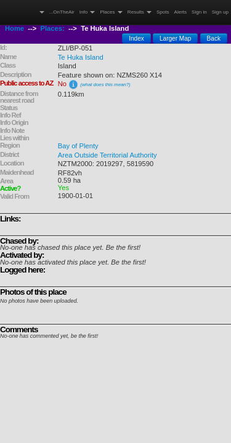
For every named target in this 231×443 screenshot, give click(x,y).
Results (140, 12)
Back (214, 38)
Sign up (220, 12)
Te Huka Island (80, 57)
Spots (162, 12)
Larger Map (176, 38)
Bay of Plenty (78, 146)
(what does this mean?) (105, 84)
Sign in (199, 12)
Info (87, 12)
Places (111, 12)
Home (14, 28)
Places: (53, 28)
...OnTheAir (62, 12)
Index (136, 38)
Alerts (180, 12)
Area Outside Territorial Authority (107, 155)
